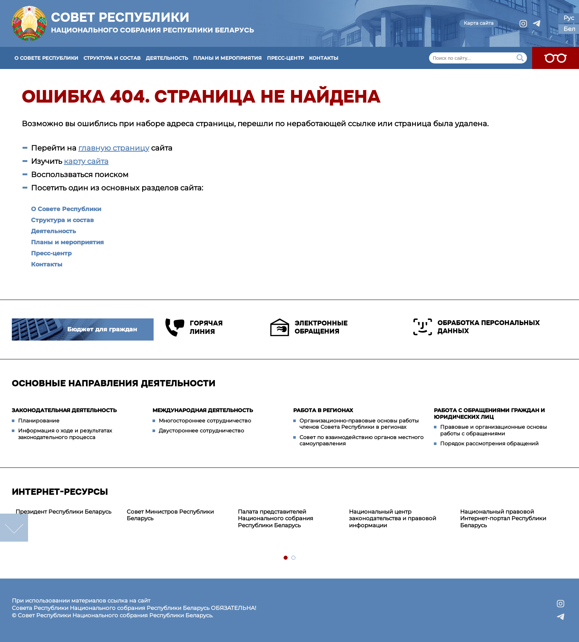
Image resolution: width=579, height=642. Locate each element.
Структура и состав (112, 58)
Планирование (38, 420)
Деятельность (167, 58)
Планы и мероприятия (227, 58)
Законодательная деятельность (64, 410)
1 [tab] (286, 558)
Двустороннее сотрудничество (201, 430)
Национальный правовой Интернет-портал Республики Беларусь (503, 518)
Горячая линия (194, 327)
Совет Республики (152, 22)
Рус (568, 17)
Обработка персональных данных (476, 326)
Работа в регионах (323, 410)
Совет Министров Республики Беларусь (170, 515)
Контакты (323, 58)
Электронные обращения (308, 327)
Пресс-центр (285, 58)
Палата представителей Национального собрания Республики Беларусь (275, 518)
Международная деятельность (203, 410)
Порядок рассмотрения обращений (489, 443)
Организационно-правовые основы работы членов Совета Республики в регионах (359, 424)
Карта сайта (479, 23)
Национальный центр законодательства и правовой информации (392, 518)
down (14, 528)
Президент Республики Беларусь (63, 511)
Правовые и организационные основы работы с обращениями (493, 430)
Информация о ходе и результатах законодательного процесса (65, 434)
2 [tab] (294, 558)
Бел (569, 28)
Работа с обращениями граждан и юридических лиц (489, 413)
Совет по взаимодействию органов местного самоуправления (361, 440)
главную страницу (113, 148)
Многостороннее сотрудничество (205, 420)
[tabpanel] (67, 512)
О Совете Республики (46, 58)
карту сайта (86, 161)
